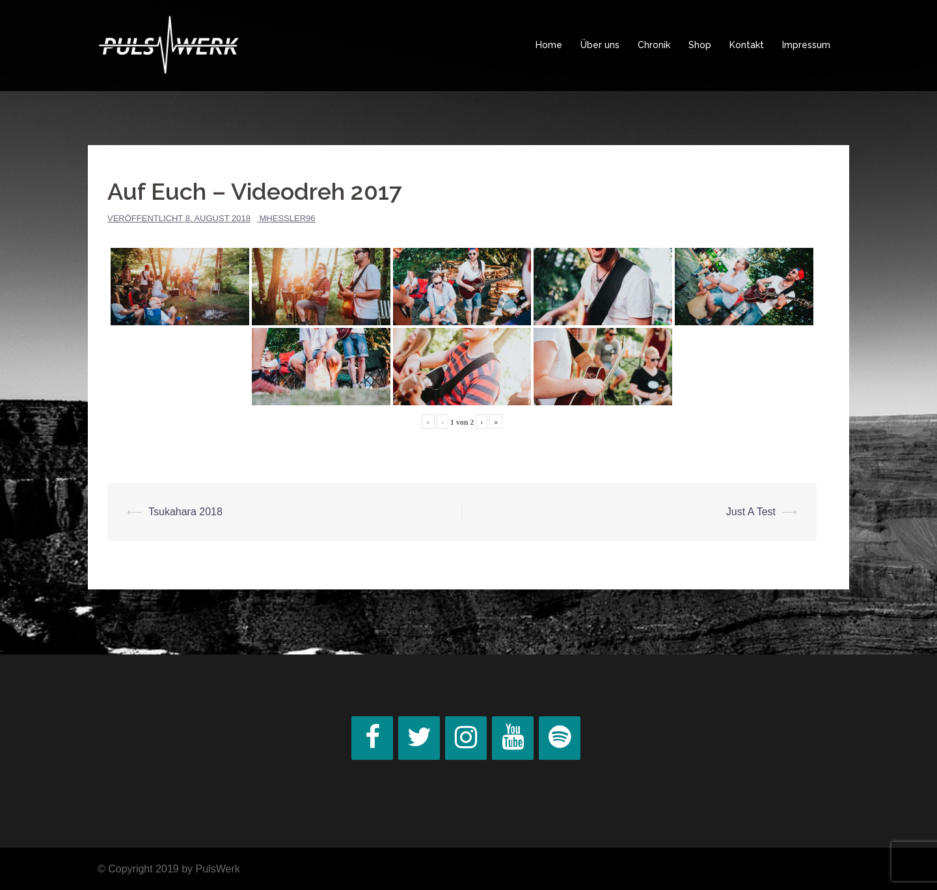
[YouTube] (513, 738)
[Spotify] (559, 738)
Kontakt (746, 45)
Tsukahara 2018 (185, 511)
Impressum (806, 45)
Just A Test (751, 511)
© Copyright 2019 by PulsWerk (169, 868)
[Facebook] (372, 738)
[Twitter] (419, 738)
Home (549, 45)
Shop (699, 45)
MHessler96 (288, 218)
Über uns (599, 45)
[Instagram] (466, 738)
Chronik (654, 45)
